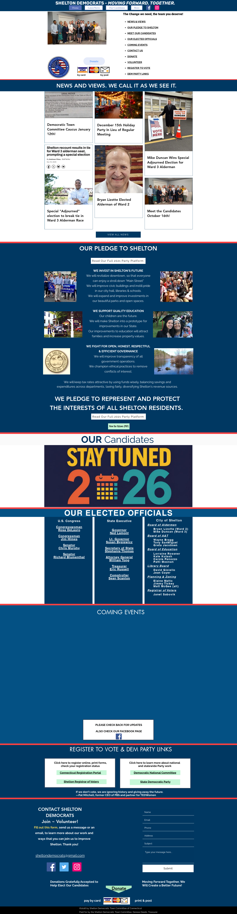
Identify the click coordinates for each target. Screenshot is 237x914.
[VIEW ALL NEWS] (118, 235)
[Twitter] (64, 866)
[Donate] (94, 61)
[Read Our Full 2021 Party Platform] (118, 261)
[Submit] (168, 868)
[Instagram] (157, 7)
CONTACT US (135, 50)
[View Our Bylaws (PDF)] (119, 426)
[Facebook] (148, 7)
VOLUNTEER (134, 62)
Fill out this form (45, 827)
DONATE (132, 56)
